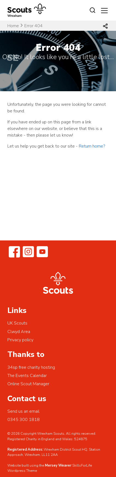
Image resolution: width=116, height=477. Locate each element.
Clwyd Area (18, 332)
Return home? (92, 146)
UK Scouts (17, 323)
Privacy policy (20, 340)
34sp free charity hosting (31, 367)
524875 (80, 439)
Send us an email (23, 411)
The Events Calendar (27, 376)
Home (13, 26)
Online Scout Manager (28, 384)
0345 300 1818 (23, 420)
